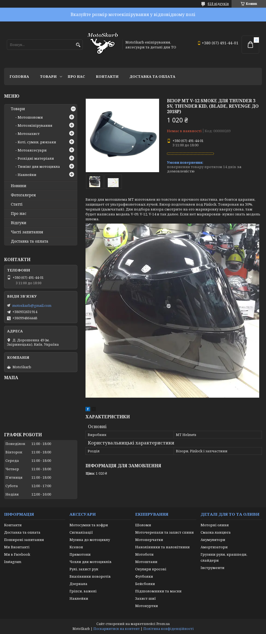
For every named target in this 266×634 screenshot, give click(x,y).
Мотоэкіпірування (35, 125)
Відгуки (18, 222)
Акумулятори (213, 539)
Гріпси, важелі (83, 591)
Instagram (12, 561)
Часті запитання (27, 232)
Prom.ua (163, 623)
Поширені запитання (24, 539)
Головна (19, 76)
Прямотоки (80, 554)
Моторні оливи (215, 524)
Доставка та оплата (152, 76)
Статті (17, 204)
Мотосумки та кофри (88, 524)
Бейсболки (145, 583)
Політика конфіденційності (168, 628)
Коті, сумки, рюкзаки (37, 142)
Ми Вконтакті (17, 547)
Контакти (107, 76)
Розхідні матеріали (36, 158)
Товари (48, 76)
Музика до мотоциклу (89, 539)
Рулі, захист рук (83, 569)
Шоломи (143, 524)
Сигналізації (81, 532)
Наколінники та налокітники (162, 547)
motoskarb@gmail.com (31, 305)
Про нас (76, 76)
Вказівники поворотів (90, 576)
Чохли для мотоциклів (90, 561)
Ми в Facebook (17, 554)
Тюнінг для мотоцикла (39, 166)
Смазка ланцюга (216, 532)
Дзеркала (78, 583)
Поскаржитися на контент (116, 628)
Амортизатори (214, 547)
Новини (18, 185)
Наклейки (27, 174)
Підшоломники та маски (158, 591)
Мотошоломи (30, 117)
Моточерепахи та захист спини (164, 532)
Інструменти (212, 567)
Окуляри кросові (150, 569)
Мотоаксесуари (32, 150)
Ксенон (76, 547)
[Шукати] (78, 45)
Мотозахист (29, 133)
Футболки (144, 576)
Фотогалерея (23, 195)
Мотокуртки (146, 605)
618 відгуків (218, 3)
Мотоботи (144, 554)
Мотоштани (146, 561)
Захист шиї (145, 598)
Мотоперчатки (149, 539)
